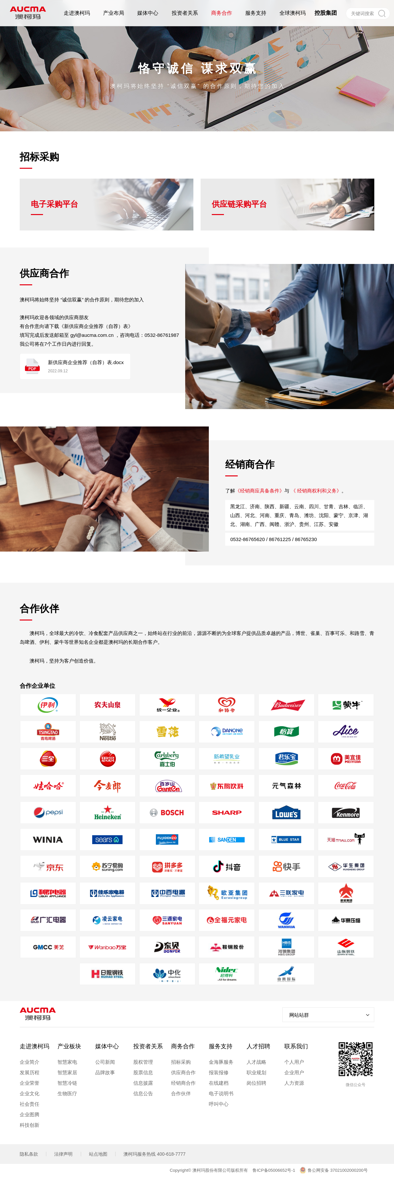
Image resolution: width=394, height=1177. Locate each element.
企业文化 (29, 1093)
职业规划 (256, 1072)
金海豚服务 (221, 1062)
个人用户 (294, 1062)
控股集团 (326, 13)
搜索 (381, 13)
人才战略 (256, 1062)
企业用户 (294, 1072)
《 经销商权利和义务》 (301, 505)
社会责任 (29, 1104)
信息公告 (143, 1093)
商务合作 (183, 1046)
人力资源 (294, 1083)
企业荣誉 (29, 1083)
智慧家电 (67, 1062)
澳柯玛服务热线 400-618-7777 (154, 1154)
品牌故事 (105, 1072)
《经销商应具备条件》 (245, 505)
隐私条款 (29, 1154)
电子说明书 (221, 1093)
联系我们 (296, 1046)
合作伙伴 (181, 1093)
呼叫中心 (219, 1104)
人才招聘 (258, 1046)
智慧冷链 (67, 1083)
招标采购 (181, 1062)
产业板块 (69, 1046)
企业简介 (29, 1062)
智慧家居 (67, 1072)
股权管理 (143, 1062)
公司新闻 (105, 1062)
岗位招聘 (256, 1083)
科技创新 (29, 1125)
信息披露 (143, 1083)
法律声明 (63, 1154)
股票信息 (143, 1072)
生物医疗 (67, 1093)
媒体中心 (107, 1046)
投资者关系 (148, 1046)
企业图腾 (29, 1114)
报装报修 (219, 1072)
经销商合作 (183, 1083)
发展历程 (29, 1072)
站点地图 (98, 1154)
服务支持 (220, 1046)
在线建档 (219, 1083)
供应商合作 (183, 1072)
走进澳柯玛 (34, 1046)
